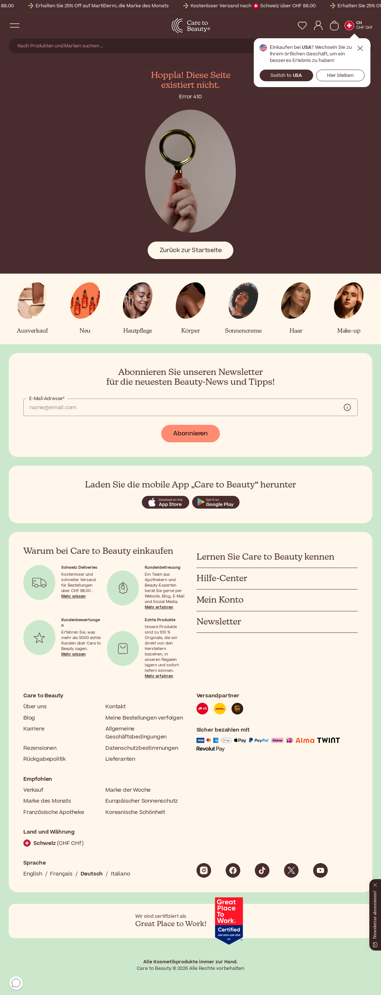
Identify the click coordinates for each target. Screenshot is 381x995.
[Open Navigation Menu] (14, 25)
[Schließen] (375, 883)
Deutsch (92, 874)
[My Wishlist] (302, 25)
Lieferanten (120, 759)
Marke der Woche (128, 790)
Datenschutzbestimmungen (141, 748)
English (32, 874)
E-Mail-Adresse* (47, 398)
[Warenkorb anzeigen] (334, 25)
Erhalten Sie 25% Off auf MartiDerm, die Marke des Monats (143, 6)
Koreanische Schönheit (135, 812)
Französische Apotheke (53, 812)
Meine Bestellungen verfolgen (144, 718)
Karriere (33, 729)
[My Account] (318, 25)
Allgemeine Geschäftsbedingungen (136, 733)
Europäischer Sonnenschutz (141, 801)
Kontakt (115, 706)
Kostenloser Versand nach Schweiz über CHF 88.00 (294, 6)
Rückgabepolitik (44, 759)
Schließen (360, 48)
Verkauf (33, 790)
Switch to (286, 75)
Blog (29, 718)
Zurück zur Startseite (191, 250)
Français (61, 874)
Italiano (120, 874)
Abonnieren (190, 433)
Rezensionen (40, 748)
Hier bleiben (340, 75)
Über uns (34, 706)
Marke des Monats (47, 801)
